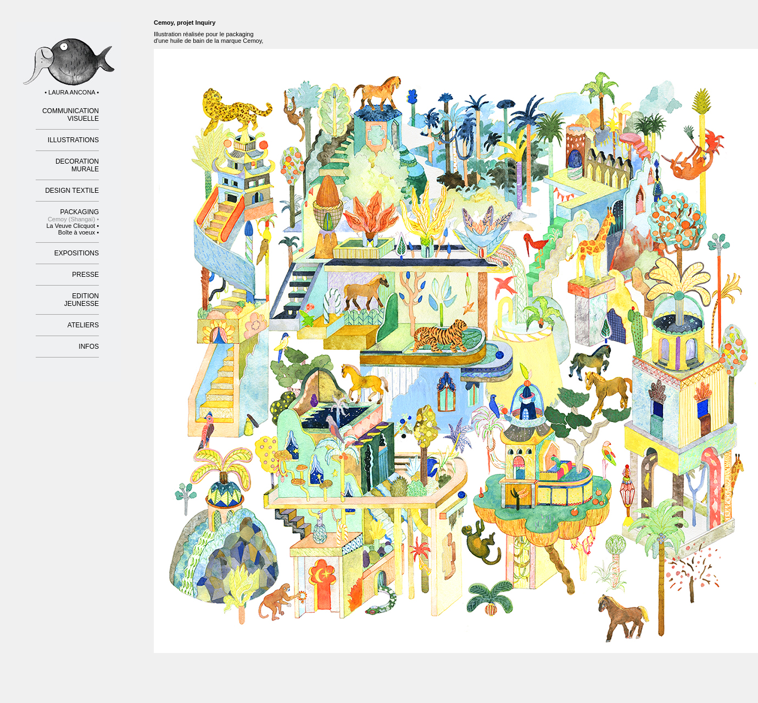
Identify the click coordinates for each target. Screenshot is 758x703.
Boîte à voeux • (78, 232)
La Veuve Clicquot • (72, 225)
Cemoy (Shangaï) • (73, 219)
